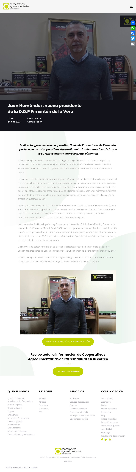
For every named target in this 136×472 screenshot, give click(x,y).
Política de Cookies (108, 419)
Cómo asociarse (14, 427)
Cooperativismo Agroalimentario (21, 434)
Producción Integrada (79, 412)
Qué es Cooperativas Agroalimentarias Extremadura (20, 399)
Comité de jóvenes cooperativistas (15, 423)
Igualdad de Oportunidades (19, 418)
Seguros (73, 405)
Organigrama (13, 415)
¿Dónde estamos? (15, 408)
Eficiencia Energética (78, 408)
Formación (74, 398)
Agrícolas (42, 402)
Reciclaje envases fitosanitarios (82, 415)
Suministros (43, 408)
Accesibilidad (106, 429)
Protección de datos (109, 422)
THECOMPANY (29, 468)
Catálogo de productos (79, 402)
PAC (40, 412)
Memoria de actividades (17, 431)
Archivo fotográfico (109, 408)
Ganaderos (43, 405)
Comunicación (34, 121)
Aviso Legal (105, 432)
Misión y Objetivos (15, 404)
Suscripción (106, 402)
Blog (103, 415)
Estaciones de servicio (79, 419)
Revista (104, 405)
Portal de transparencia (110, 425)
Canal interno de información (113, 436)
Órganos (11, 411)
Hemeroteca (106, 412)
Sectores (42, 398)
